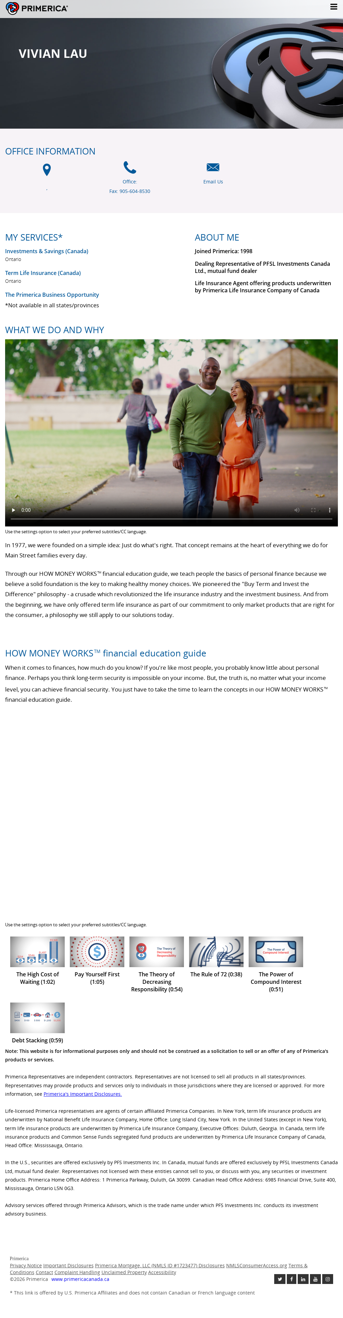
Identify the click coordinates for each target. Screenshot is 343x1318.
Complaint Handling (77, 1272)
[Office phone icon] (130, 171)
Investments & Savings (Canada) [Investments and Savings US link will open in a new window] (46, 251)
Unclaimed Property (124, 1272)
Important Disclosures (68, 1265)
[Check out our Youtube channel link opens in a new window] (315, 1279)
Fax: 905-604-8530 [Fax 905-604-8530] (129, 191)
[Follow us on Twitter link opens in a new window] (279, 1279)
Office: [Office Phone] (130, 181)
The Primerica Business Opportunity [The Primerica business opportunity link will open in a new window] (52, 294)
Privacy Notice (26, 1265)
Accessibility (162, 1272)
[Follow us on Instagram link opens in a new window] (327, 1279)
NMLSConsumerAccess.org (256, 1265)
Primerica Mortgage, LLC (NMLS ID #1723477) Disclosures (160, 1265)
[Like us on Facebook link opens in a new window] (291, 1279)
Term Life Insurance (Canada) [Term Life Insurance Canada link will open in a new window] (43, 273)
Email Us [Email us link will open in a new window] (213, 181)
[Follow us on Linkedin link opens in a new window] (303, 1279)
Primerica (57, 8)
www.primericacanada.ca (80, 1279)
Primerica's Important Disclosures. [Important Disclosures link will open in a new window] (83, 1094)
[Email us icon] (213, 171)
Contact (44, 1272)
